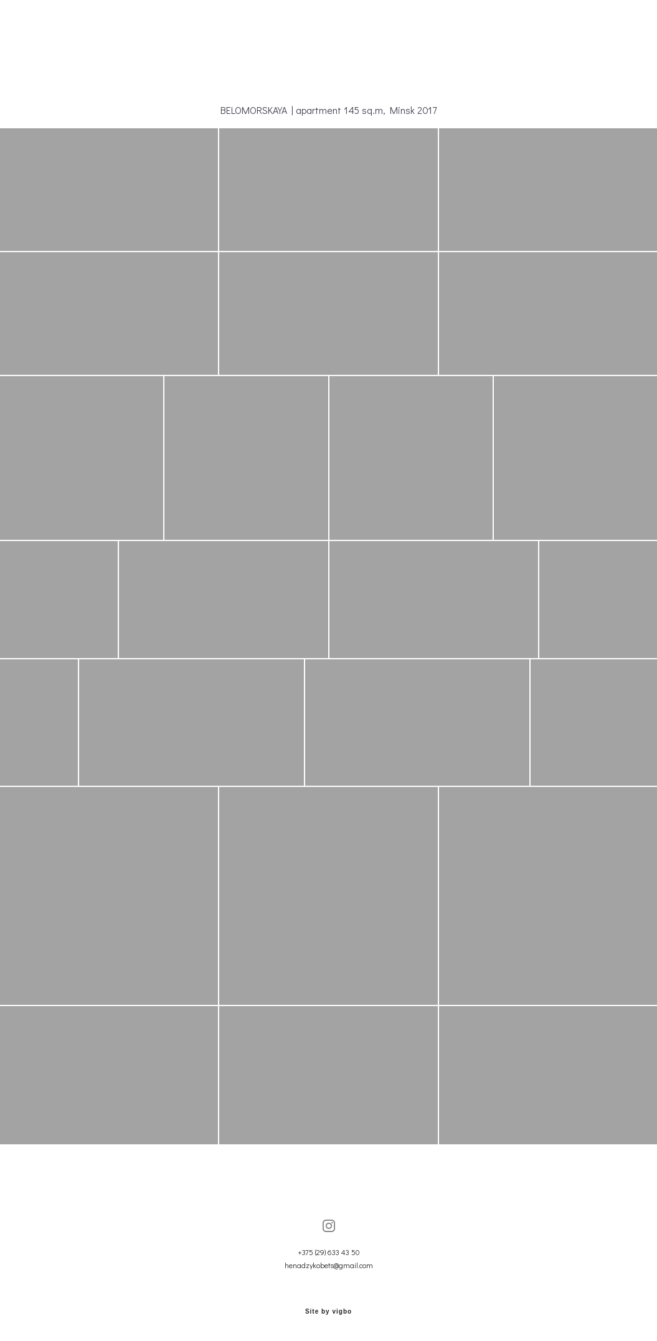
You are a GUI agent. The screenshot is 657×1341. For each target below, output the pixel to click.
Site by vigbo (328, 1312)
